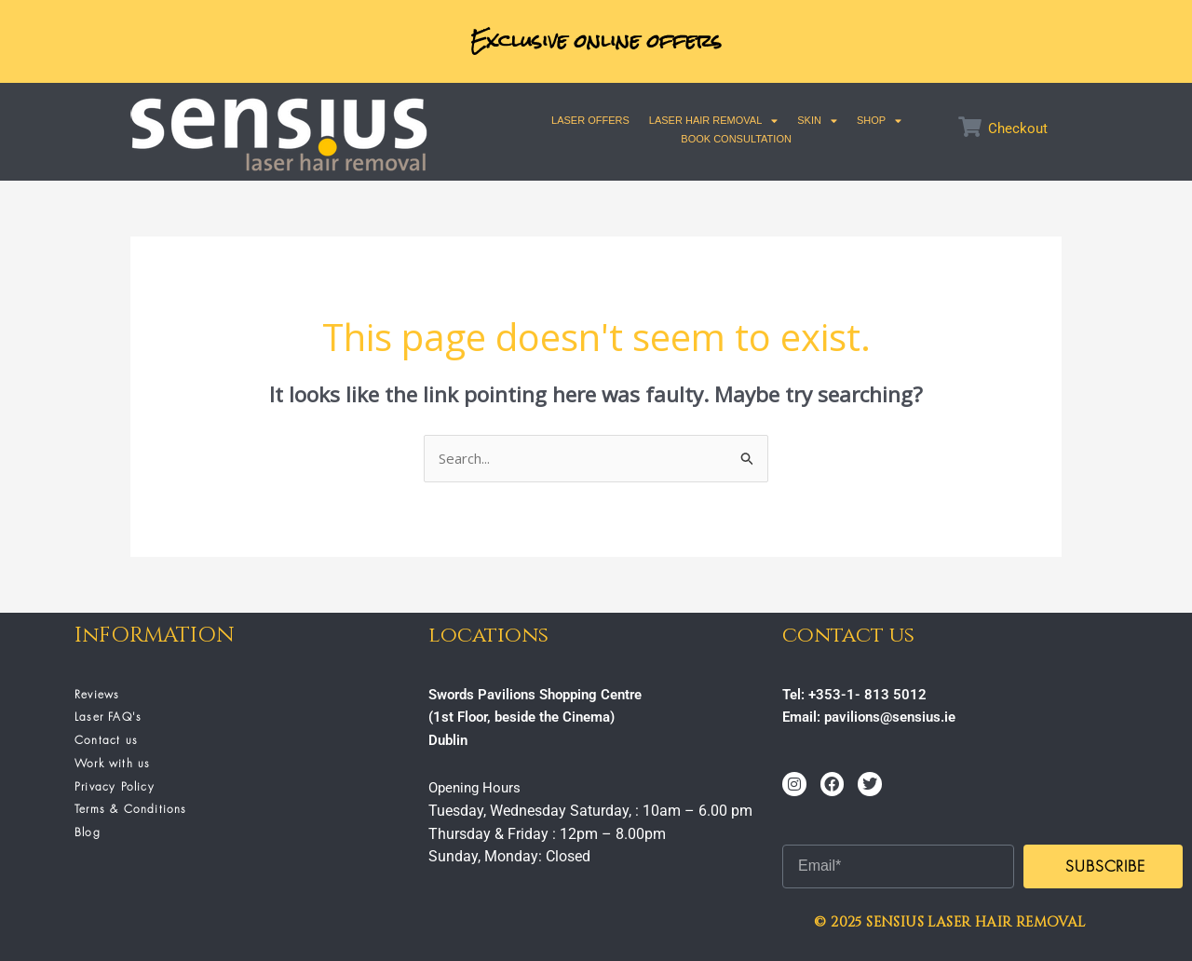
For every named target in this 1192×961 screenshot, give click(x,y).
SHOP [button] (879, 120)
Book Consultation (736, 138)
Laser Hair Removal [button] (713, 120)
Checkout (1018, 128)
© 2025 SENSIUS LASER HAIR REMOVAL (949, 922)
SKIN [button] (817, 120)
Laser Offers (590, 120)
